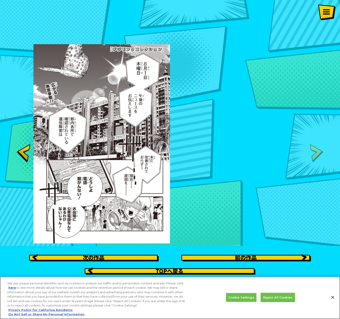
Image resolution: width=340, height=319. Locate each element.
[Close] (333, 300)
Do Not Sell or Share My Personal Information (46, 317)
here (12, 290)
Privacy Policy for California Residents (40, 312)
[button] (23, 133)
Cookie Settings (241, 299)
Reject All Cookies (277, 299)
